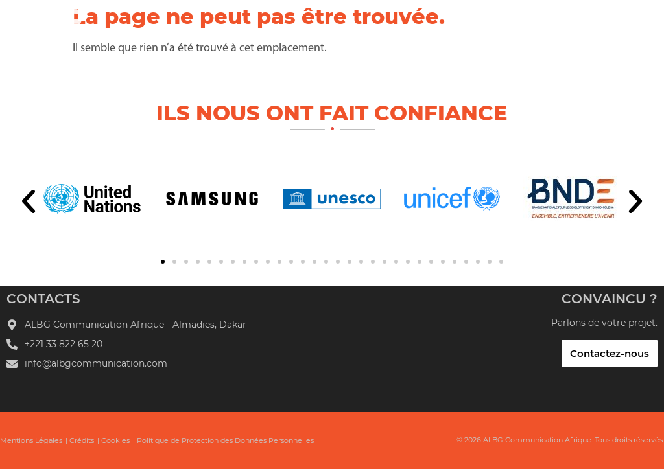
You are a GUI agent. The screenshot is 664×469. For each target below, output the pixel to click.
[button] (28, 201)
